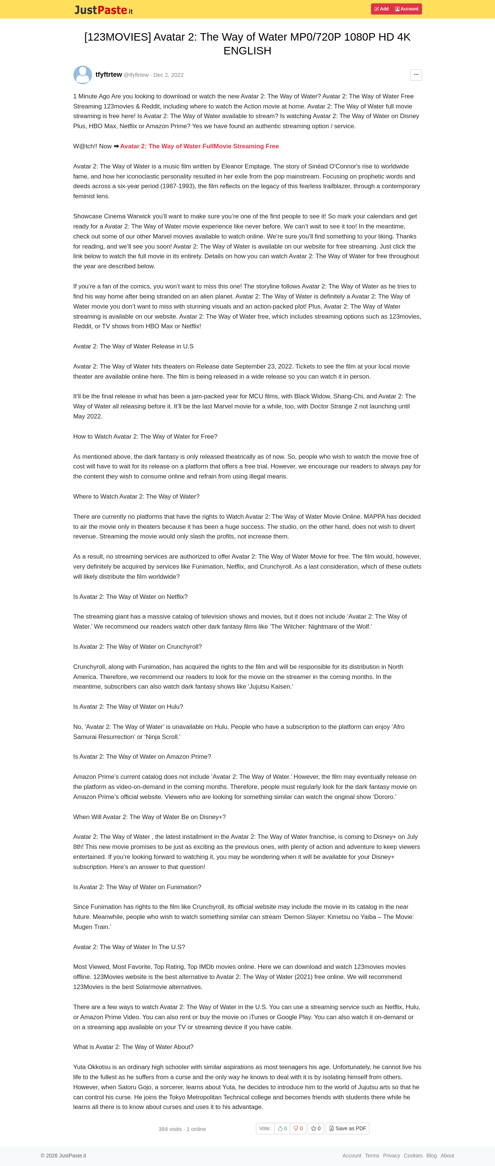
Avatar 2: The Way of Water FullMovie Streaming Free (199, 146)
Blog (431, 1156)
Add (381, 9)
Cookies (413, 1156)
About (447, 1156)
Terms (372, 1156)
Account (407, 9)
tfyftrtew (109, 74)
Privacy (391, 1156)
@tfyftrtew (136, 75)
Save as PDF (347, 1128)
